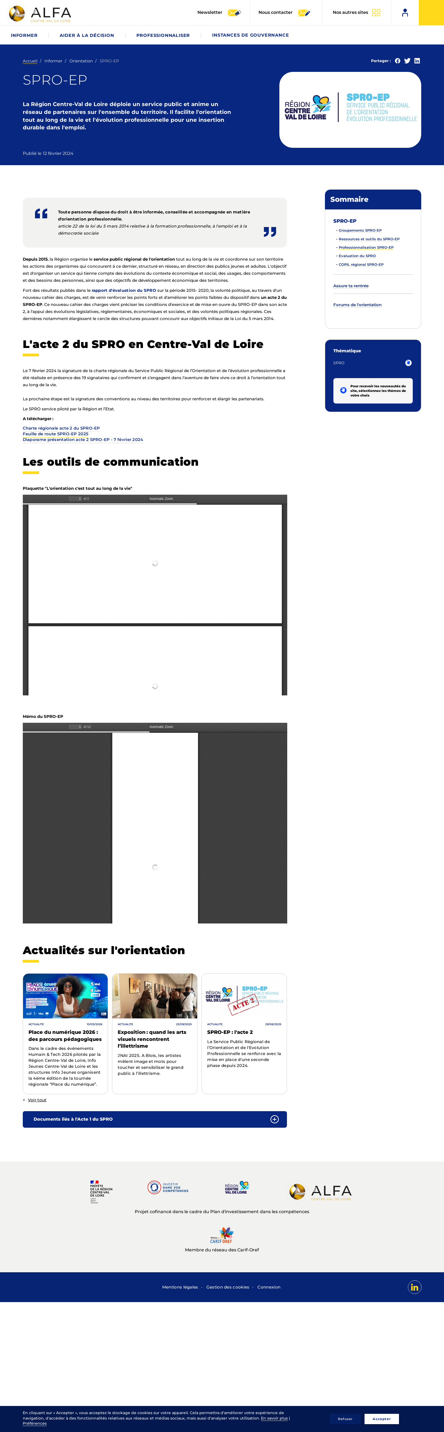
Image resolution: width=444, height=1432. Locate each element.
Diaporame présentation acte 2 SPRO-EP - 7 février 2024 (83, 439)
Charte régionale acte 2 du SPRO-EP (61, 428)
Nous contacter (284, 12)
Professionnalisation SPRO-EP (366, 247)
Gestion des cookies (228, 1287)
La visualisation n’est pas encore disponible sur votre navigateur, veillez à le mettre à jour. (155, 595)
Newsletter (219, 12)
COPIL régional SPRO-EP (361, 264)
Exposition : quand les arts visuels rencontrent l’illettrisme (152, 1039)
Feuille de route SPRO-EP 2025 (56, 433)
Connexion (268, 1287)
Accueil (30, 60)
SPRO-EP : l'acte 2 (230, 1032)
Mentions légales (180, 1287)
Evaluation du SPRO (357, 256)
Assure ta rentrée (351, 285)
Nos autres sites (350, 12)
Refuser (345, 1419)
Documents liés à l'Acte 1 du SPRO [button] (73, 1119)
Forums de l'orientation (357, 304)
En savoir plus (274, 1418)
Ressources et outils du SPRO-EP (369, 239)
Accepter (382, 1419)
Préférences (35, 1423)
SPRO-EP (344, 221)
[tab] (155, 1119)
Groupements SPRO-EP (360, 230)
